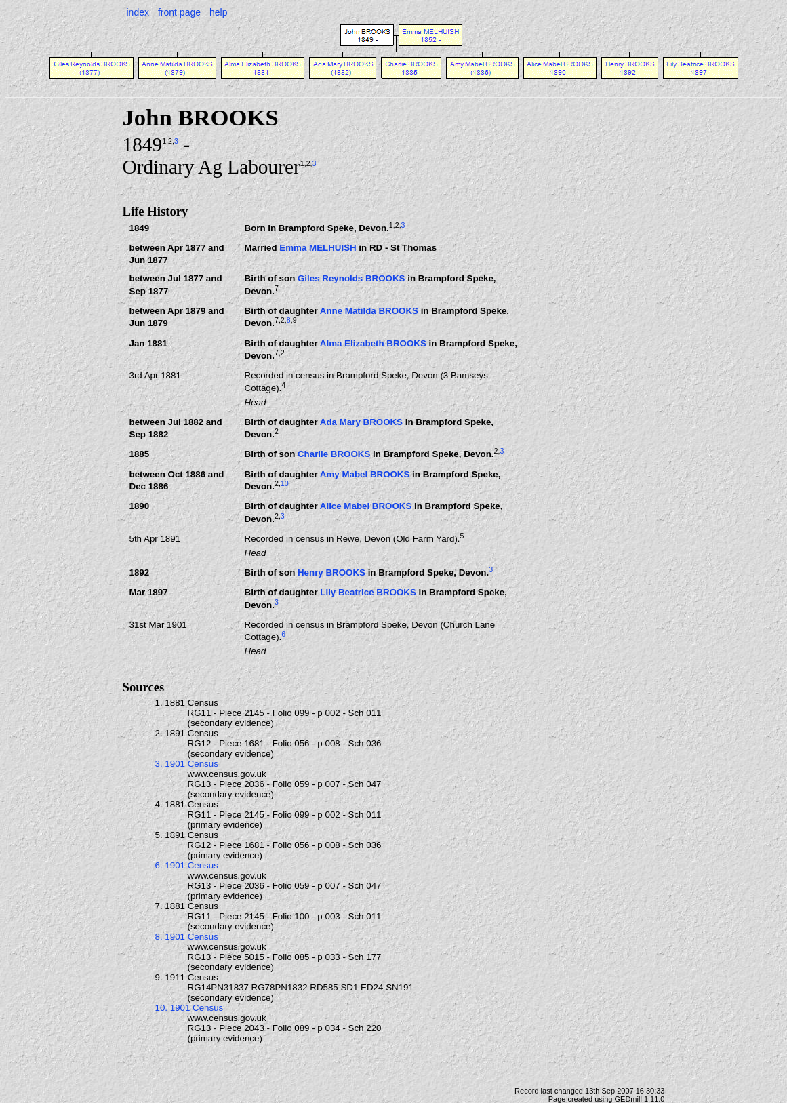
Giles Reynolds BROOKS (351, 278)
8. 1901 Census (186, 936)
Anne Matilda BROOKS (369, 311)
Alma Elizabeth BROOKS (373, 343)
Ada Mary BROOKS (361, 422)
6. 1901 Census (186, 865)
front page (179, 12)
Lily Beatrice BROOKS (368, 592)
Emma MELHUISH (317, 248)
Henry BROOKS (331, 572)
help (218, 12)
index (138, 12)
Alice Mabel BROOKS (366, 506)
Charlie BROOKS (334, 454)
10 (285, 483)
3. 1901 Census (186, 764)
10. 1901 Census (189, 1008)
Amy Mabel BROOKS (365, 474)
